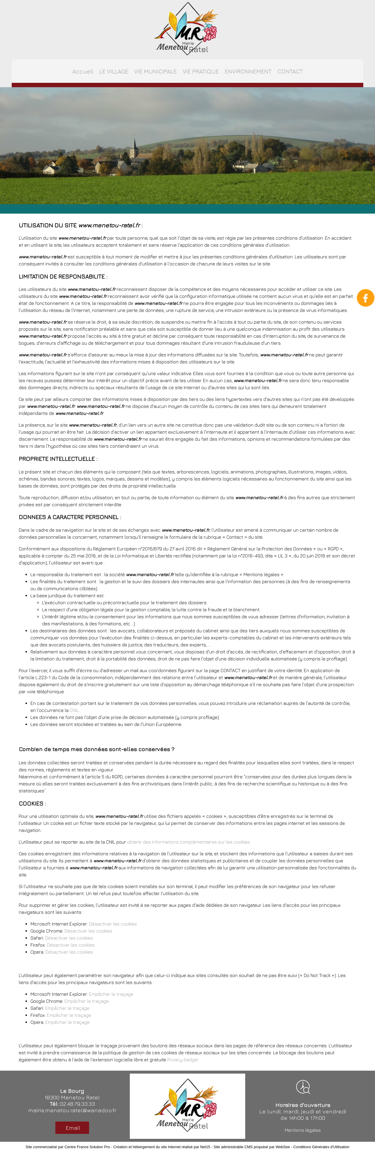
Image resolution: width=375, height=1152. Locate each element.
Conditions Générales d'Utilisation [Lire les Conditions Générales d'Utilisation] (321, 1147)
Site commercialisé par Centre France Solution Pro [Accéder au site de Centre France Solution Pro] (67, 1147)
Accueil (82, 71)
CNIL (74, 710)
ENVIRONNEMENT (248, 71)
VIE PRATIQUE (201, 71)
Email (72, 1127)
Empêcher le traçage (111, 994)
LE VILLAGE (113, 71)
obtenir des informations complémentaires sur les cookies (188, 841)
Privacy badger (183, 1059)
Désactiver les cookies (113, 923)
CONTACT (290, 71)
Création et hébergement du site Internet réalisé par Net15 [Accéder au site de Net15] (161, 1147)
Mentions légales (303, 1130)
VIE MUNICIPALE (155, 71)
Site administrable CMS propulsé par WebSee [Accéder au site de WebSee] (252, 1147)
